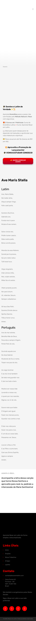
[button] (33, 9)
